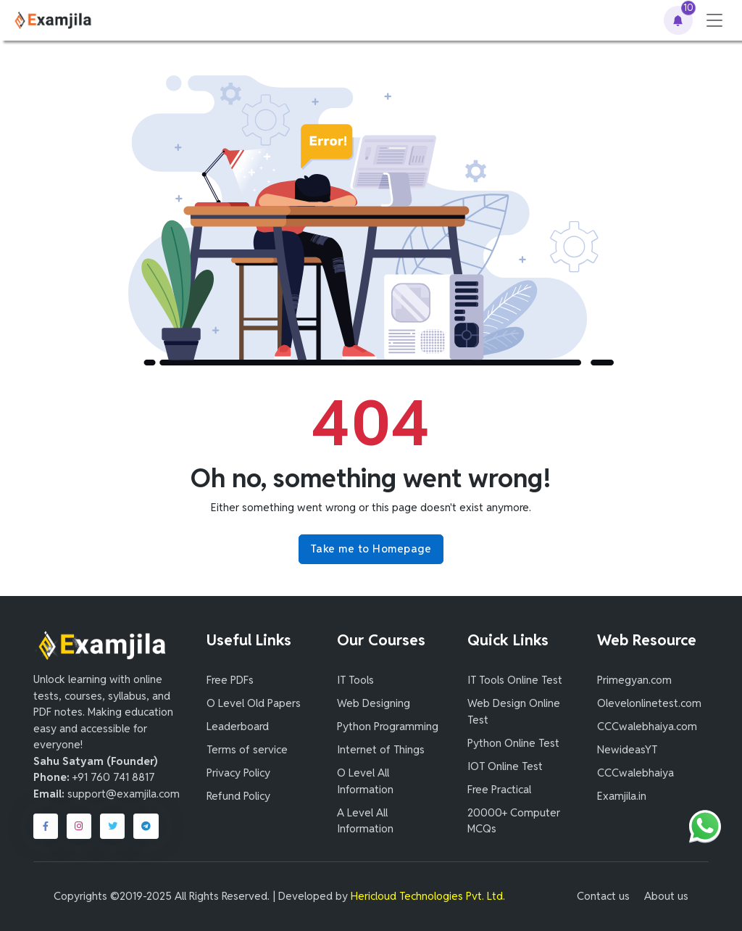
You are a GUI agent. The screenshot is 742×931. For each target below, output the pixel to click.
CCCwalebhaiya (635, 772)
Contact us (603, 896)
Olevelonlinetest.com (649, 703)
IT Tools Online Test (514, 680)
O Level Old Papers (254, 703)
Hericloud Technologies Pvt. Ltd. (428, 896)
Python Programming (387, 726)
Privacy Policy (238, 772)
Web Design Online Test (513, 711)
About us (666, 896)
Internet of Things (381, 749)
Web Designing (373, 703)
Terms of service (247, 749)
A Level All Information (365, 821)
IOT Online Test (505, 766)
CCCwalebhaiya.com (647, 726)
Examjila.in (621, 796)
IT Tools (355, 680)
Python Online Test (513, 743)
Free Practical (499, 789)
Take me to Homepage (371, 548)
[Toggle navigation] (714, 20)
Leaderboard (238, 726)
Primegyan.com (634, 680)
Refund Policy (238, 796)
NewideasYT (627, 749)
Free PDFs (230, 680)
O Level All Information (365, 781)
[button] (678, 20)
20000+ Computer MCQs (513, 821)
